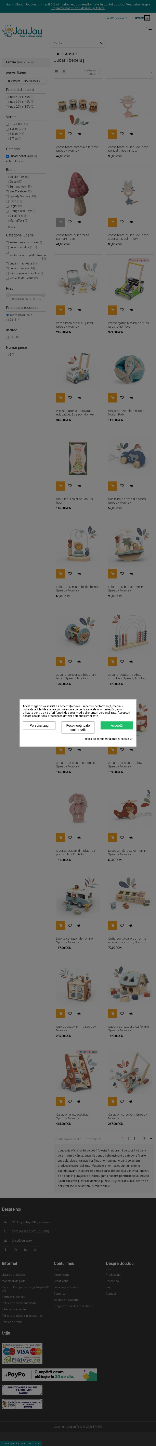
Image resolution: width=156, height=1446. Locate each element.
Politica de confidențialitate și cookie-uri (108, 738)
